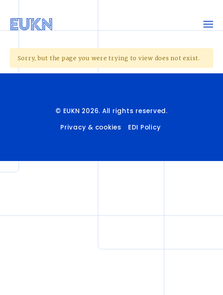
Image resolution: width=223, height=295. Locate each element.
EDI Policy (145, 127)
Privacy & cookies (91, 127)
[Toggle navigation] (208, 24)
